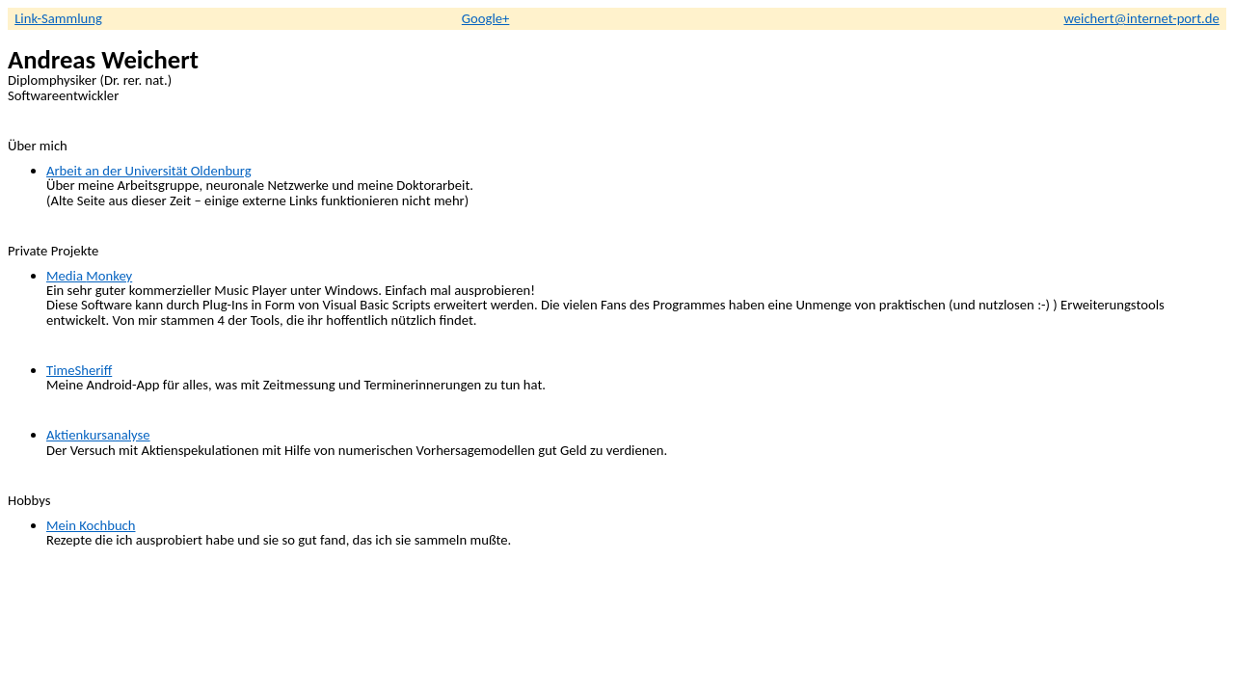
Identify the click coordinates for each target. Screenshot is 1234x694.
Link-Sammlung (58, 18)
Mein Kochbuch (90, 525)
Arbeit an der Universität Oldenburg (149, 170)
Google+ (486, 18)
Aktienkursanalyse (98, 434)
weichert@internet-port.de (1141, 18)
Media (89, 275)
